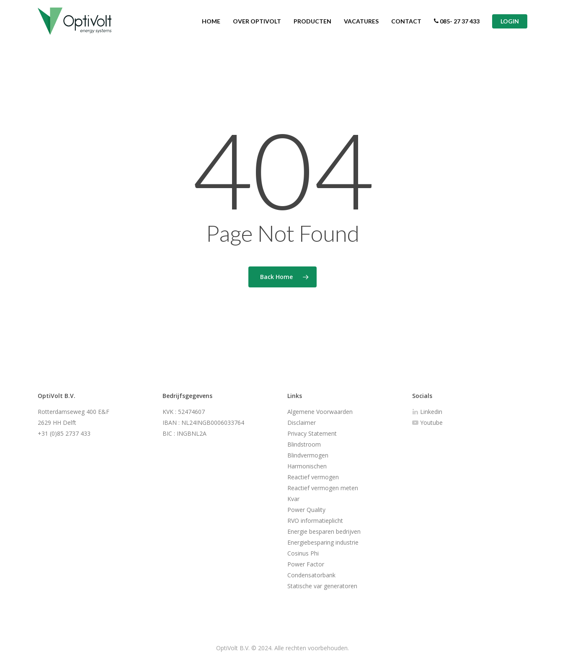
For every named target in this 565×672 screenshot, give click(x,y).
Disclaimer (301, 422)
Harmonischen (307, 466)
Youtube (427, 422)
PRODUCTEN (312, 25)
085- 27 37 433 (457, 25)
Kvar (293, 499)
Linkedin (427, 412)
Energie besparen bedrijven (324, 531)
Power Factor (305, 564)
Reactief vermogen (313, 477)
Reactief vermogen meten (322, 488)
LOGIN (510, 25)
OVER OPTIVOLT (257, 25)
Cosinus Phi (303, 553)
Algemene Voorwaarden (320, 412)
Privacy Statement (312, 433)
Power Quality (306, 510)
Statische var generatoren (322, 586)
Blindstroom (304, 444)
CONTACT (406, 25)
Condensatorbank (311, 575)
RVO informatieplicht (315, 521)
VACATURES (361, 25)
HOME (211, 25)
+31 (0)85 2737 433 (64, 433)
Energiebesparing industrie (323, 542)
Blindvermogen (307, 455)
